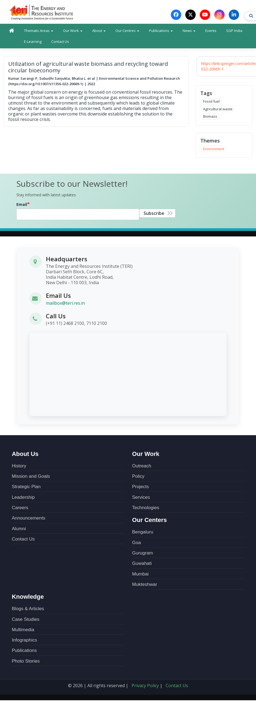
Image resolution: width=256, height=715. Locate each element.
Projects (140, 486)
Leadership (23, 497)
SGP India (234, 30)
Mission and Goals (31, 476)
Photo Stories (26, 661)
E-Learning (32, 41)
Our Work (72, 30)
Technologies (145, 508)
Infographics (24, 640)
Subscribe (154, 213)
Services (141, 497)
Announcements (28, 518)
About (99, 30)
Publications (161, 30)
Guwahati (142, 563)
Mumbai (140, 574)
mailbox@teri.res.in (65, 303)
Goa (136, 542)
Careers (20, 508)
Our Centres (127, 30)
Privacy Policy (145, 686)
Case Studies (25, 619)
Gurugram (142, 553)
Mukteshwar (144, 584)
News (189, 30)
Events (210, 30)
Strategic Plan (26, 486)
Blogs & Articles (28, 609)
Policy (138, 476)
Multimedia (23, 630)
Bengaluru (142, 532)
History (19, 466)
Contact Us (60, 41)
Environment (213, 149)
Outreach (141, 466)
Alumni (19, 529)
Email (21, 204)
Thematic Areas (38, 30)
